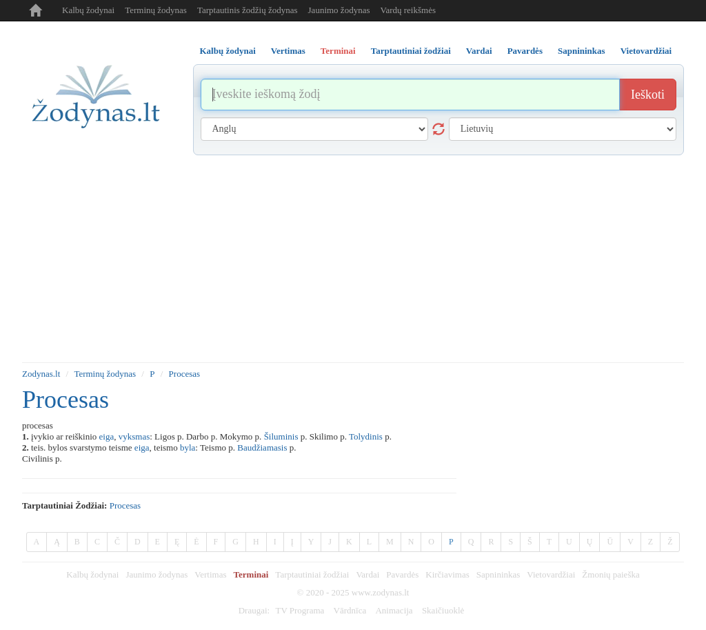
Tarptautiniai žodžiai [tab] (411, 51)
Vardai (367, 574)
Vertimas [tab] (288, 51)
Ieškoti (648, 94)
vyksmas (134, 436)
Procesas (185, 373)
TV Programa (299, 610)
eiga (106, 436)
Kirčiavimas (447, 574)
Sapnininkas (498, 574)
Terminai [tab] (338, 51)
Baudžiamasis (262, 447)
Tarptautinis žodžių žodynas (247, 10)
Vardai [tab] (479, 51)
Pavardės (402, 574)
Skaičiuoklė (443, 610)
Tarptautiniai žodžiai (312, 574)
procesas (125, 505)
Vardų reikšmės (408, 10)
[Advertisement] (353, 258)
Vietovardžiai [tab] (646, 51)
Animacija (393, 610)
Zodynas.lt (41, 373)
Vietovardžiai (551, 574)
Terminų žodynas (156, 10)
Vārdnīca (350, 610)
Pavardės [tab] (525, 51)
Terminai (251, 574)
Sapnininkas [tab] (581, 51)
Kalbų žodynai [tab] (228, 51)
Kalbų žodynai (88, 10)
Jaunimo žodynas (339, 10)
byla (187, 447)
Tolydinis (366, 436)
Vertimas (210, 574)
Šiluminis (281, 436)
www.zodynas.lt (381, 592)
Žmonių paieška (610, 574)
